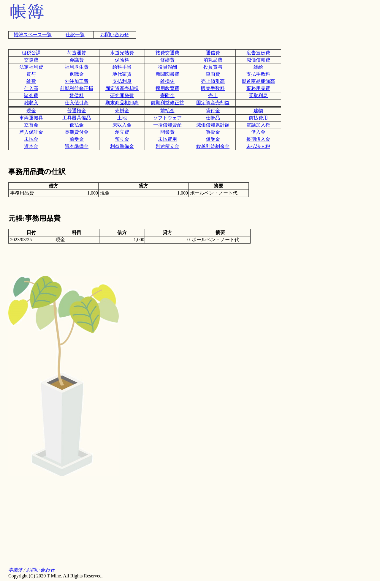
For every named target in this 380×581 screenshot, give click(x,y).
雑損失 (167, 81)
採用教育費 (167, 88)
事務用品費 (258, 88)
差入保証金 (31, 132)
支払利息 (122, 81)
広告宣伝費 (258, 52)
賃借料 (76, 95)
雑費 (31, 81)
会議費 (76, 59)
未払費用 (167, 139)
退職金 (76, 74)
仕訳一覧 (75, 34)
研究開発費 (122, 95)
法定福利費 (31, 67)
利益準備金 (122, 146)
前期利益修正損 (76, 88)
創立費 (122, 132)
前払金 (167, 110)
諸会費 (31, 95)
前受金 (76, 139)
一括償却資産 (167, 124)
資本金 (31, 146)
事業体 (15, 569)
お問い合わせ (114, 34)
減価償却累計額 (212, 124)
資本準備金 (76, 146)
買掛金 (213, 132)
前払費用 (258, 117)
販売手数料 (213, 88)
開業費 (167, 132)
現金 (31, 110)
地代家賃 (122, 74)
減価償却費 (258, 59)
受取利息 (258, 95)
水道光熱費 (122, 52)
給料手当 (122, 67)
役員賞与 (212, 67)
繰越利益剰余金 (212, 146)
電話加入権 (258, 124)
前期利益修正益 (167, 102)
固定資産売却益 (212, 102)
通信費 (213, 52)
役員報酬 (167, 67)
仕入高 (31, 88)
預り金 (122, 139)
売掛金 (122, 110)
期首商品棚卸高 (258, 81)
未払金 (31, 139)
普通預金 (76, 110)
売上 (213, 95)
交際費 (31, 59)
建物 (258, 110)
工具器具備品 (76, 117)
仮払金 (76, 124)
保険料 (122, 59)
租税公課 (31, 52)
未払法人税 (258, 146)
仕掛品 (213, 117)
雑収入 (31, 102)
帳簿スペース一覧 (33, 34)
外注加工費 (76, 81)
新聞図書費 (167, 74)
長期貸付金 (76, 132)
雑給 (258, 67)
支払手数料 (258, 74)
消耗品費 (212, 59)
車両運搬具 (31, 117)
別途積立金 (167, 146)
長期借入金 (258, 139)
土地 (122, 117)
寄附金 (167, 95)
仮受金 (213, 139)
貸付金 (213, 110)
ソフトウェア (167, 117)
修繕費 (167, 59)
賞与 (31, 74)
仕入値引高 (76, 102)
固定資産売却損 (122, 88)
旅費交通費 (167, 52)
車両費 (213, 74)
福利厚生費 (76, 67)
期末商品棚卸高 (122, 102)
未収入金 (122, 124)
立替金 (31, 124)
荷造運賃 (76, 52)
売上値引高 (213, 81)
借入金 (258, 132)
